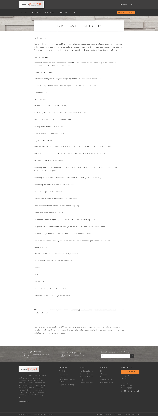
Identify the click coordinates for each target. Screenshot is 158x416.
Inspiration (36, 12)
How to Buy (63, 12)
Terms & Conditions (132, 414)
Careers (103, 377)
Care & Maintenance (87, 374)
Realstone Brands (106, 382)
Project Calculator (86, 377)
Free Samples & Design (126, 12)
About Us (103, 374)
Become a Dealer (106, 380)
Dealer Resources (86, 382)
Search (124, 5)
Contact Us (130, 372)
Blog (101, 371)
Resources (49, 12)
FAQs (82, 380)
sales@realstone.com (128, 376)
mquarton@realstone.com (105, 310)
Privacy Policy (118, 414)
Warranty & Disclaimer (104, 414)
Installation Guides (86, 371)
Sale (73, 12)
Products (23, 12)
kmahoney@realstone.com (81, 310)
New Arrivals (63, 374)
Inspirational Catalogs (67, 385)
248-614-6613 (126, 379)
